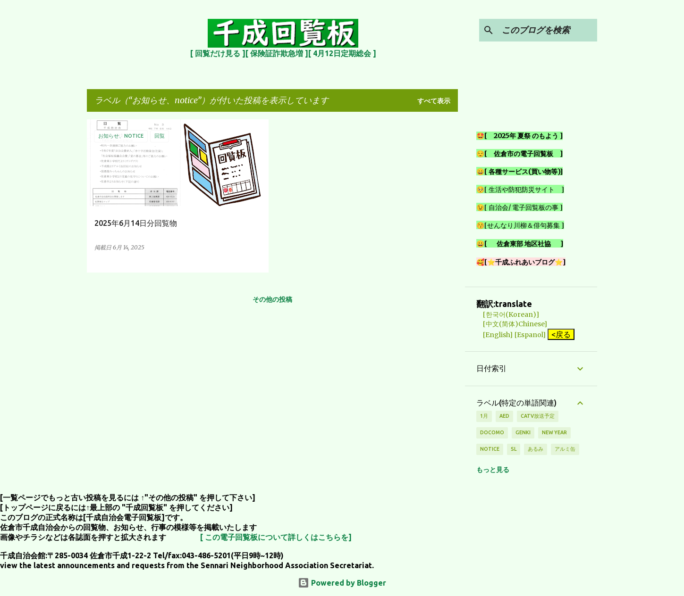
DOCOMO (492, 432)
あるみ (535, 449)
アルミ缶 (565, 449)
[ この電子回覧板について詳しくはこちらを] (276, 537)
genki (523, 432)
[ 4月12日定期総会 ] (342, 53)
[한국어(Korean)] (507, 314)
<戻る (561, 334)
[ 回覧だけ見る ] (217, 53)
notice (489, 449)
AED (504, 416)
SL (513, 449)
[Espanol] (530, 335)
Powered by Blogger (342, 583)
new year (554, 432)
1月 (484, 416)
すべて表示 (433, 101)
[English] (494, 335)
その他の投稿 (272, 299)
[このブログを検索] (547, 30)
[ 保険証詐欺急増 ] (276, 53)
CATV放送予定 (538, 416)
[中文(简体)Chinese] (511, 324)
